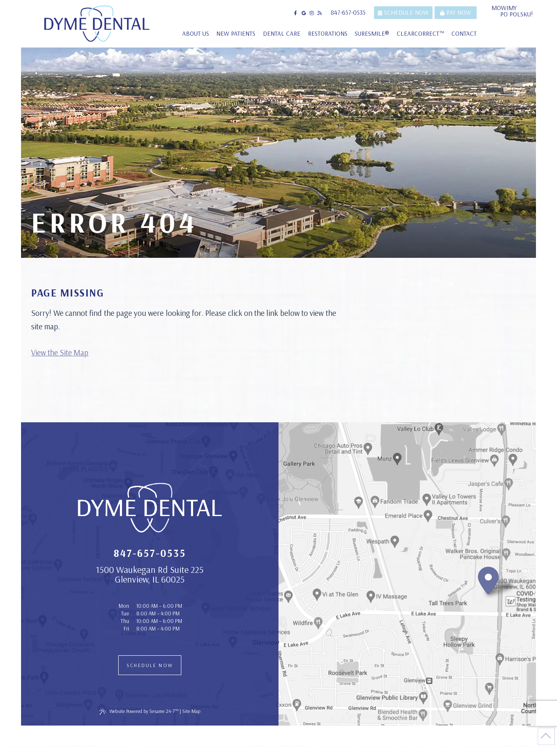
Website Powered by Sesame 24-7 (138, 711)
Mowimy (513, 11)
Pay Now (455, 12)
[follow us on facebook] (296, 13)
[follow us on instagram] (312, 13)
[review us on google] (304, 13)
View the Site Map (59, 352)
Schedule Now (403, 12)
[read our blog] (320, 13)
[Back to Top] (546, 736)
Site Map (191, 711)
